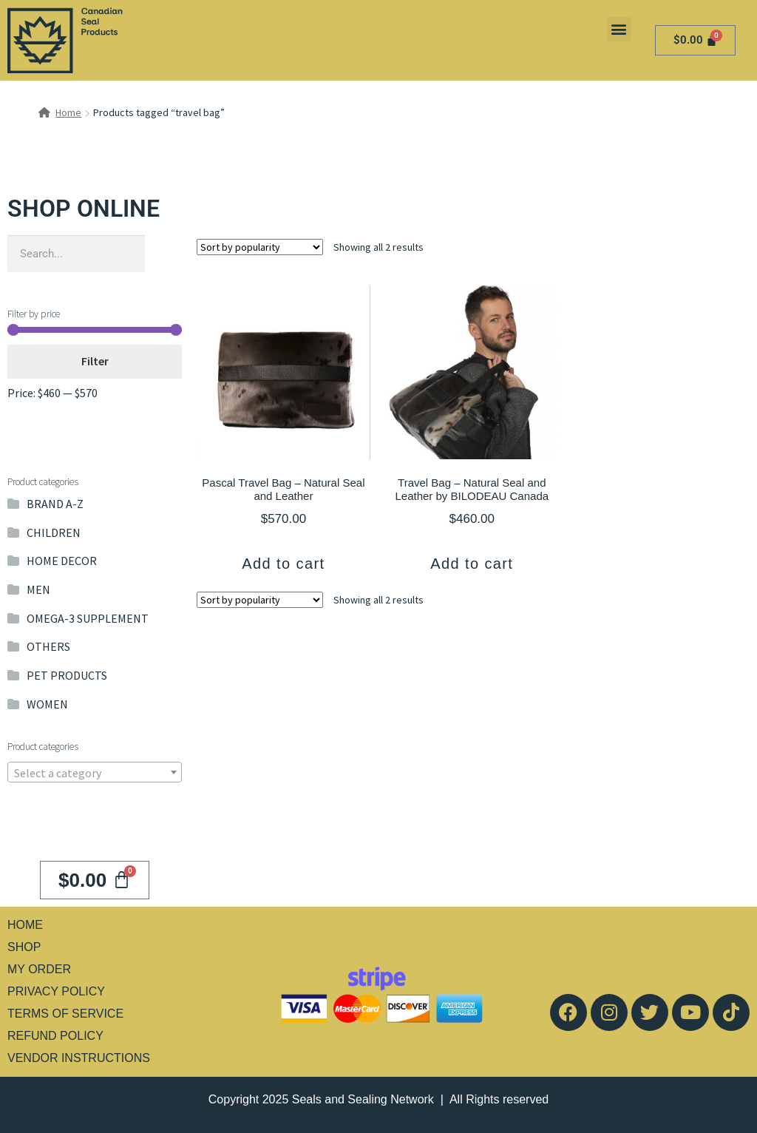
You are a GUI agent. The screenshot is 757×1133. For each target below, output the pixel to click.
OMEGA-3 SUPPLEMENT (88, 618)
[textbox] (94, 772)
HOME (25, 925)
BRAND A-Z (55, 503)
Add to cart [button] (283, 563)
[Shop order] (260, 247)
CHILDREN (54, 532)
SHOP (24, 947)
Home (68, 112)
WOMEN (47, 704)
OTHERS (48, 646)
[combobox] (94, 772)
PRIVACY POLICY (56, 991)
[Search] (163, 253)
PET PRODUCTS (67, 675)
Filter (95, 361)
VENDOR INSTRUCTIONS (78, 1058)
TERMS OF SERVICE (65, 1013)
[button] (619, 29)
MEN (38, 589)
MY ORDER (39, 969)
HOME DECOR (62, 560)
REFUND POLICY (55, 1035)
